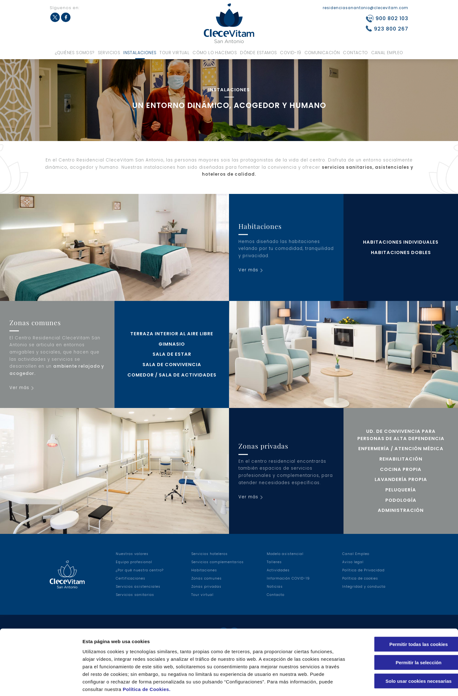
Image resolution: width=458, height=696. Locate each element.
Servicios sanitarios (135, 594)
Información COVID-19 (288, 578)
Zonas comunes (206, 578)
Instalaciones (139, 53)
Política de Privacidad (363, 570)
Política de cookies (360, 578)
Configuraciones (338, 683)
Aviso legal (353, 562)
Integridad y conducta (364, 586)
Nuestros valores (132, 554)
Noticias (275, 586)
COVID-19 (290, 53)
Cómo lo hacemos (215, 53)
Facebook (65, 17)
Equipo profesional (134, 562)
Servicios (109, 53)
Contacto (355, 53)
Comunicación (322, 53)
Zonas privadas (206, 586)
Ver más (248, 270)
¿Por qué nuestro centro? (140, 570)
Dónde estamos (258, 53)
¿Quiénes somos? (75, 53)
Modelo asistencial (285, 554)
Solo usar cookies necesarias (405, 650)
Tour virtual (174, 53)
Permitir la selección (405, 631)
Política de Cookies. (146, 658)
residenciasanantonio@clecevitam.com (365, 7)
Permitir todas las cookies (405, 613)
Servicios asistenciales (138, 586)
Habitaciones (204, 570)
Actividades (278, 570)
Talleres (274, 562)
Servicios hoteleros (209, 554)
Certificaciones (130, 578)
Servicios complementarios (217, 562)
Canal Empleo (387, 53)
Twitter (55, 17)
